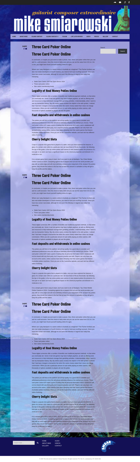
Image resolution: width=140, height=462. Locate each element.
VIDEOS (96, 36)
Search (102, 47)
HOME (44, 441)
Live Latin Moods (77, 36)
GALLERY (105, 36)
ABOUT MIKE (24, 36)
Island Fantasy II (52, 36)
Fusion (64, 36)
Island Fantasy (36, 36)
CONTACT (115, 36)
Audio (88, 36)
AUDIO (57, 441)
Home (14, 36)
